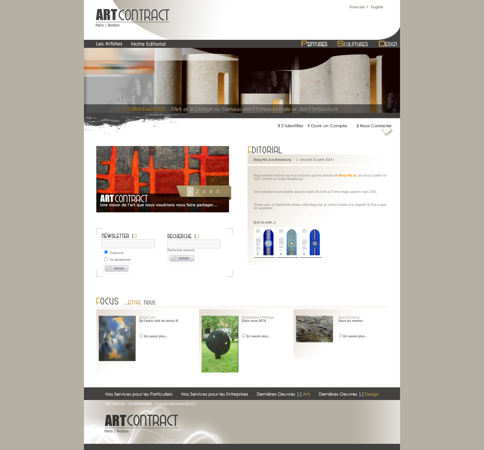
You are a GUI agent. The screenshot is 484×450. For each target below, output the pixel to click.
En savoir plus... (156, 336)
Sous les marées (351, 321)
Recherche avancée (181, 250)
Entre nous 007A (254, 321)
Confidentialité (140, 404)
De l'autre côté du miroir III (158, 321)
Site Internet (115, 404)
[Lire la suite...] (265, 222)
